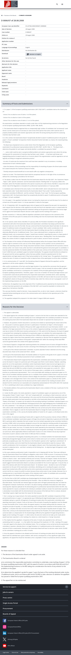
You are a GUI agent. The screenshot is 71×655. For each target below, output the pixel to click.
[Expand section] (66, 586)
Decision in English (34, 54)
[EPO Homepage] (11, 4)
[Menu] (62, 4)
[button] (35, 103)
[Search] (57, 4)
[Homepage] (2, 15)
